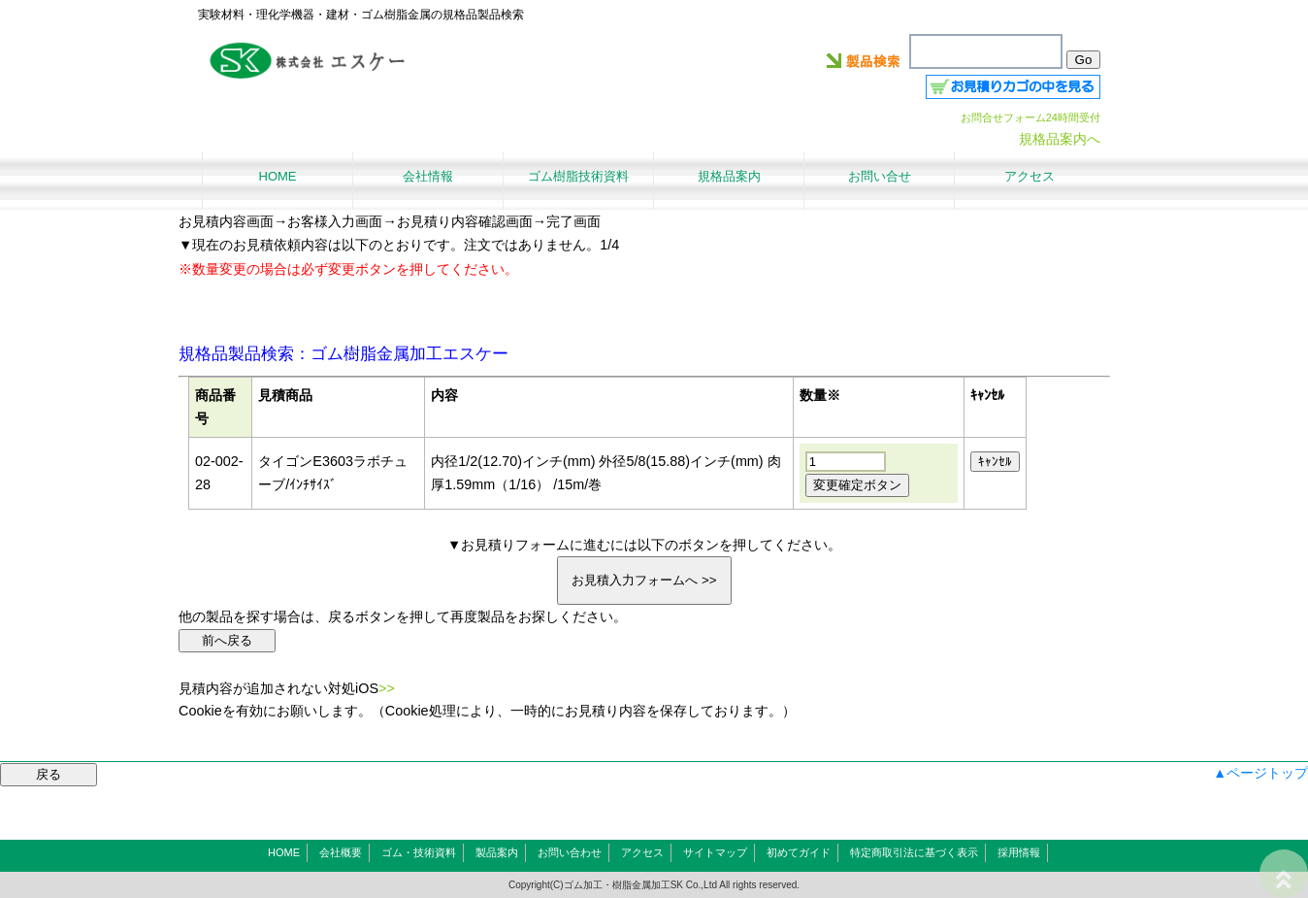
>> (386, 688)
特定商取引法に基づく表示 (914, 852)
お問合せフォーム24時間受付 (1030, 117)
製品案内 (496, 852)
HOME (284, 852)
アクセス (642, 852)
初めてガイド (799, 852)
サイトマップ (715, 852)
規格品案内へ (1059, 139)
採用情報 (1018, 852)
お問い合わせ (570, 852)
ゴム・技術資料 (418, 852)
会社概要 (340, 852)
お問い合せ (879, 176)
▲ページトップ (1260, 773)
